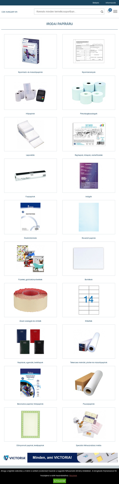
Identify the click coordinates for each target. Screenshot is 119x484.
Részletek (73, 475)
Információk (111, 2)
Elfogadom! (59, 481)
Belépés (96, 2)
